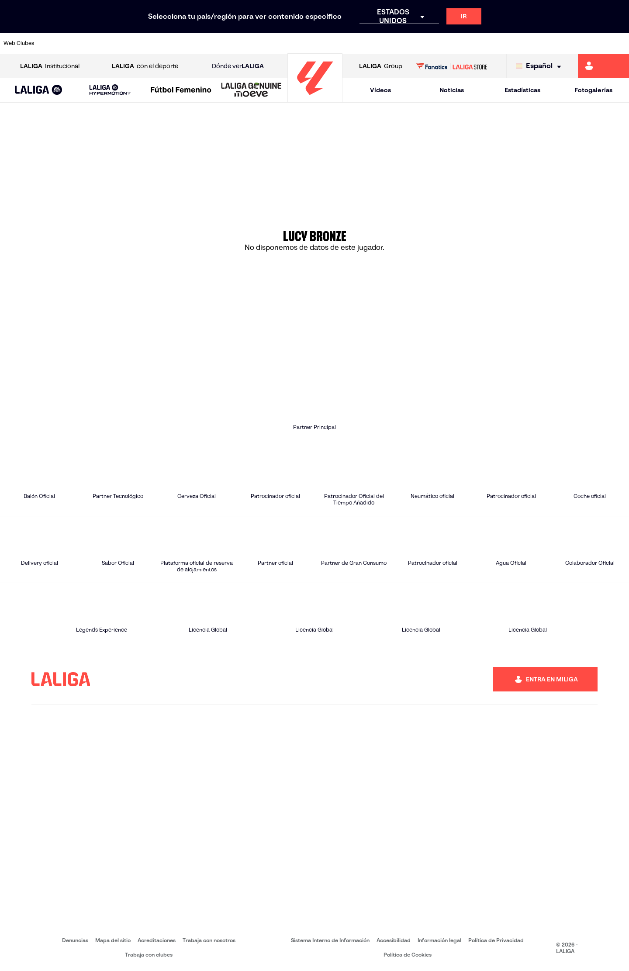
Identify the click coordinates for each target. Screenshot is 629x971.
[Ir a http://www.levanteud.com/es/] (293, 43)
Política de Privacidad (496, 940)
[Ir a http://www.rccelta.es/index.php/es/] (352, 43)
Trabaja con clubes (149, 954)
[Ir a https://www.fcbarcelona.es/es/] (204, 43)
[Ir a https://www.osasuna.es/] (116, 43)
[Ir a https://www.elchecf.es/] (175, 43)
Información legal (439, 940)
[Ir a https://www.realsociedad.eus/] (530, 43)
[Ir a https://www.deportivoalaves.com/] (145, 43)
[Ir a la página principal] (315, 98)
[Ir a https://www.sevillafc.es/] (559, 43)
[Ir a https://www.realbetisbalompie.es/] (441, 43)
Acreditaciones (157, 940)
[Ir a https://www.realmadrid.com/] (470, 43)
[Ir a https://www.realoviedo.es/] (500, 43)
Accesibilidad (394, 940)
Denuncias (75, 940)
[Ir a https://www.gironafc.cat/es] (264, 43)
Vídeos (380, 89)
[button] (38, 90)
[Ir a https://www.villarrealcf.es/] (619, 43)
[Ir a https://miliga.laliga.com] (603, 66)
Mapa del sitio (113, 940)
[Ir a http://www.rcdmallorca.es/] (411, 43)
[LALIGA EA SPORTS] (38, 90)
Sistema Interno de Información (330, 940)
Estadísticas (522, 89)
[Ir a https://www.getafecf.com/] (234, 43)
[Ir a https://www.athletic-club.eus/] (57, 43)
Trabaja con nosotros (209, 940)
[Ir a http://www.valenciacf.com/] (589, 43)
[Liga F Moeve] (181, 90)
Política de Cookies (408, 954)
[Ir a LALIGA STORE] (451, 66)
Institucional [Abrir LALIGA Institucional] (49, 66)
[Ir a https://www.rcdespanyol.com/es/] (382, 43)
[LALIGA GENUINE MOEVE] (251, 90)
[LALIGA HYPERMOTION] (109, 90)
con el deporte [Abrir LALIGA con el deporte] (145, 66)
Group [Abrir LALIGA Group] (380, 66)
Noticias (451, 89)
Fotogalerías (593, 89)
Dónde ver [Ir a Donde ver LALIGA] (238, 66)
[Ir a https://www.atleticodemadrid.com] (86, 43)
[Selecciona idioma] (540, 66)
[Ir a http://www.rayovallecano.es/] (323, 43)
